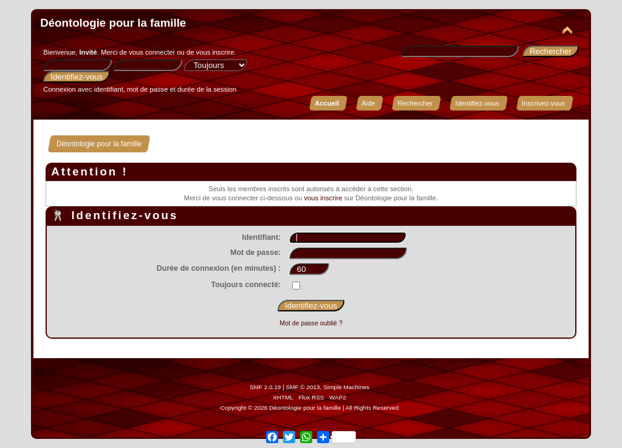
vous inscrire (215, 52)
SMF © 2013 (303, 387)
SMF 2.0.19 (265, 387)
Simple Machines (346, 387)
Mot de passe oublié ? (311, 323)
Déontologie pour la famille (113, 22)
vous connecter (152, 52)
